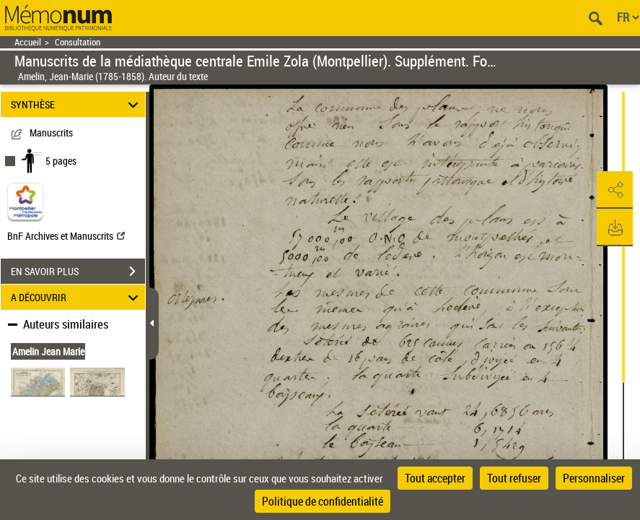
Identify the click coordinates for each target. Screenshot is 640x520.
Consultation (77, 42)
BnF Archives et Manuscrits (66, 236)
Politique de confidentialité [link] (322, 501)
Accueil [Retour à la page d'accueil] (27, 42)
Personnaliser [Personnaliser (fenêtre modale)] (594, 478)
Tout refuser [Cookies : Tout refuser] (514, 478)
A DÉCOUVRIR (76, 297)
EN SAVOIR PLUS (78, 271)
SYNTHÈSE (76, 104)
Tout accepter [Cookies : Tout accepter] (435, 478)
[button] (615, 190)
